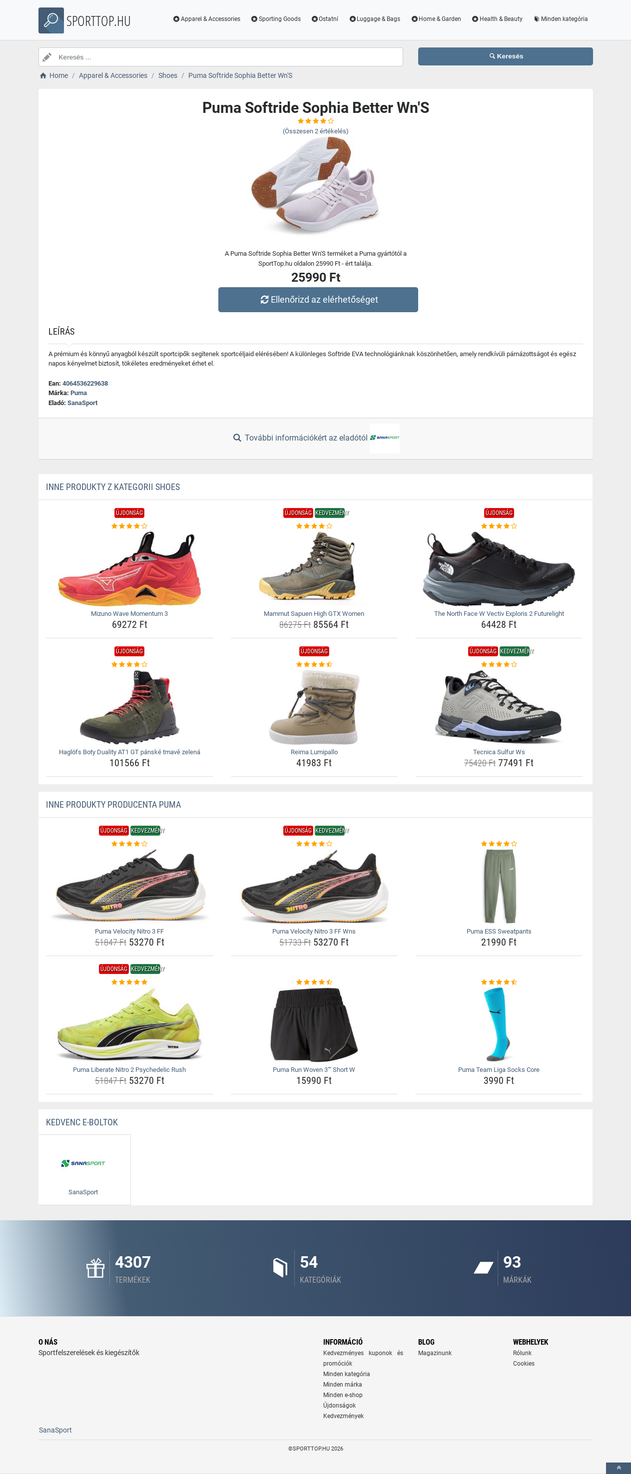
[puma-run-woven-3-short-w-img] (314, 1024)
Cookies (524, 1363)
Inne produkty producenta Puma (113, 804)
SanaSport (82, 403)
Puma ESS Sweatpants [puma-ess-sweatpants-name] (499, 931)
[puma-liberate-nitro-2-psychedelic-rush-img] (129, 1024)
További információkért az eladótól (315, 439)
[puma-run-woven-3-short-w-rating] (314, 982)
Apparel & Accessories (206, 18)
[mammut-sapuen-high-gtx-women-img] (314, 568)
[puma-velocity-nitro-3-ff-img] (129, 886)
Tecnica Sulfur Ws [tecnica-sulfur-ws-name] (499, 752)
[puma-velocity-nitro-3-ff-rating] (129, 844)
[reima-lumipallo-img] (314, 707)
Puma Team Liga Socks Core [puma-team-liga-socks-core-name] (499, 1069)
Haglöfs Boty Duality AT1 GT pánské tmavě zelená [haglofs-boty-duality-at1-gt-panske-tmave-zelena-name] (129, 752)
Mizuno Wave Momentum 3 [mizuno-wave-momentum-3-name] (129, 613)
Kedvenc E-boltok (82, 1122)
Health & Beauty (497, 18)
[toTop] (618, 1468)
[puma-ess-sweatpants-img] (499, 886)
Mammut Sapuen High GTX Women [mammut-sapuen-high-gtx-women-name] (314, 613)
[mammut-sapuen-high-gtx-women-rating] (314, 526)
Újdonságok (339, 1405)
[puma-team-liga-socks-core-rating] (499, 982)
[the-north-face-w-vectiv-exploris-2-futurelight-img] (499, 568)
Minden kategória (560, 18)
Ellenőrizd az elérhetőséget (318, 299)
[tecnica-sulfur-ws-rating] (499, 665)
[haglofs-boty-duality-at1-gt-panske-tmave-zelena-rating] (129, 665)
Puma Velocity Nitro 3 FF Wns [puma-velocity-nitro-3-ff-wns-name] (314, 931)
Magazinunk (435, 1353)
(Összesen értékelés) (316, 131)
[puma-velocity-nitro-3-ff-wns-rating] (314, 844)
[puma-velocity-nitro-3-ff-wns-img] (314, 886)
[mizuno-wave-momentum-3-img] (129, 568)
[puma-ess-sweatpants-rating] (499, 844)
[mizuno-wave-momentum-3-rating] (129, 526)
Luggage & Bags (374, 18)
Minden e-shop (343, 1395)
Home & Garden (435, 18)
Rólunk (522, 1353)
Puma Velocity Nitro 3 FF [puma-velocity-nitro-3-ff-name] (129, 931)
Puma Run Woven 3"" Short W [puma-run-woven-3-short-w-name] (314, 1069)
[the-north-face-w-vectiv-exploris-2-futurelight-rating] (499, 526)
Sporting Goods (275, 18)
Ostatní (325, 18)
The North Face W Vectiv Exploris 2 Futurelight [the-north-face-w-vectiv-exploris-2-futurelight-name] (499, 613)
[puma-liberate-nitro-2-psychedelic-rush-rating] (129, 982)
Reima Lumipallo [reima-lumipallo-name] (314, 752)
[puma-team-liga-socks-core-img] (499, 1024)
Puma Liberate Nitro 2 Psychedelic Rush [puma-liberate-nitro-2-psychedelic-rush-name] (129, 1069)
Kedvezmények (343, 1416)
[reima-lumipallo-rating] (314, 665)
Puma (78, 393)
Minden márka (342, 1384)
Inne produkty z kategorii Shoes (113, 487)
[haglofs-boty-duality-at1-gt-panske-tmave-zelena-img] (129, 707)
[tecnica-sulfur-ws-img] (499, 707)
